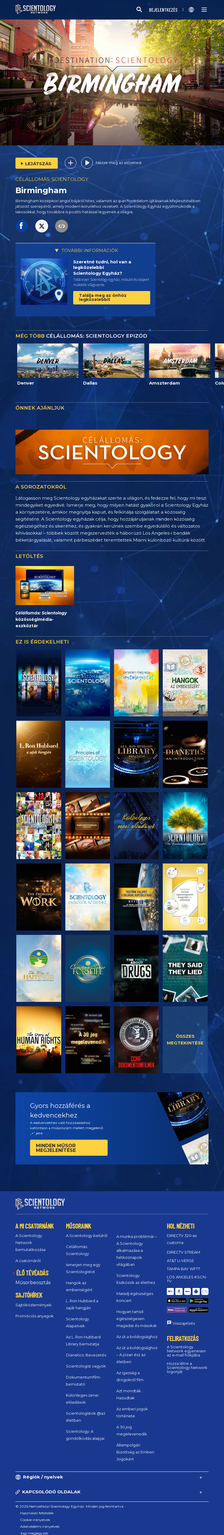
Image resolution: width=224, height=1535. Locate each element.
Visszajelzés (184, 1306)
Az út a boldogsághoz (137, 1331)
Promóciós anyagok (34, 1310)
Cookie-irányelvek (35, 1514)
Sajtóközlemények (33, 1299)
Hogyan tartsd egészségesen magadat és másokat (136, 1313)
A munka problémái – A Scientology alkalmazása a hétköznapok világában (136, 1245)
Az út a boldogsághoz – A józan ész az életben (137, 1349)
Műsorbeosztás (32, 1277)
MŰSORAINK (78, 1220)
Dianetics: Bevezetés (86, 1349)
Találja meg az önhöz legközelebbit (103, 297)
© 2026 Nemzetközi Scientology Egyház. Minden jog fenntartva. (69, 1501)
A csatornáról (28, 1255)
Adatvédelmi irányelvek (40, 1521)
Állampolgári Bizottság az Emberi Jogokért (135, 1446)
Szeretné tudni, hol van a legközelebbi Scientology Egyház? (102, 267)
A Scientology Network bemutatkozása (30, 1237)
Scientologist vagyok (86, 1360)
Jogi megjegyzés (34, 1527)
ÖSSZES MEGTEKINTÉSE (185, 1039)
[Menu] (204, 9)
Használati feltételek (37, 1507)
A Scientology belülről (86, 1230)
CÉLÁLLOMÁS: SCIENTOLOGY (51, 179)
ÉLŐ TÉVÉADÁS (32, 1267)
